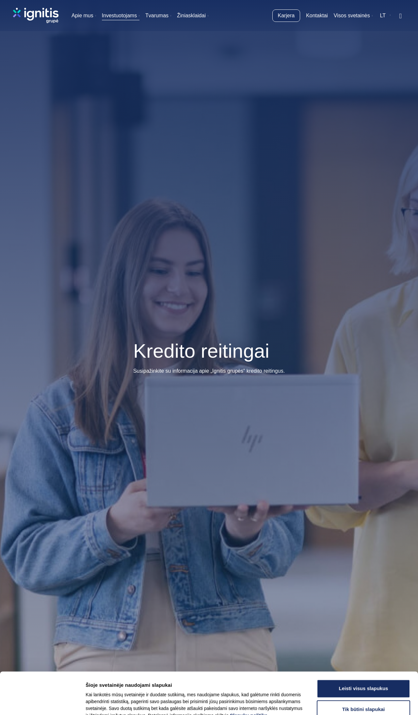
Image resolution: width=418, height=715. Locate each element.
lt (383, 15)
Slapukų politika (248, 676)
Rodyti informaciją (329, 702)
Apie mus (82, 15)
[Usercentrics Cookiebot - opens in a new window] (42, 702)
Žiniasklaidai (191, 15)
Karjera (286, 15)
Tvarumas (157, 15)
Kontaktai (317, 15)
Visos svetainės (352, 15)
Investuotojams (119, 15)
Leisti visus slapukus (363, 649)
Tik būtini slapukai (363, 670)
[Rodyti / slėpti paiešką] (400, 15)
